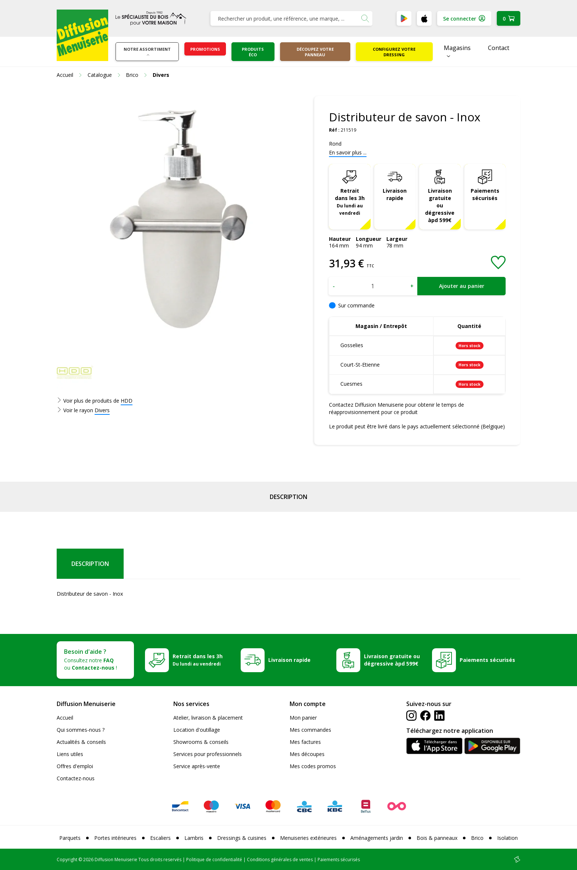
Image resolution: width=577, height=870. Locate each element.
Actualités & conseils (81, 741)
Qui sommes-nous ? (81, 729)
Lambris (193, 837)
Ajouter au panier (461, 285)
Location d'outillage (196, 729)
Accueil (65, 717)
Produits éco (253, 51)
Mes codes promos (313, 766)
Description (288, 497)
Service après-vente (196, 766)
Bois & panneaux (437, 837)
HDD (126, 400)
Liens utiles (70, 753)
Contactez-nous (76, 778)
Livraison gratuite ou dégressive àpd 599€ (439, 205)
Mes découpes (307, 753)
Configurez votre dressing (394, 51)
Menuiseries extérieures (308, 837)
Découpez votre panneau (315, 51)
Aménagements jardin (376, 837)
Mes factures (305, 741)
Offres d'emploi (75, 766)
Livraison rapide (395, 194)
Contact (498, 48)
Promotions (205, 49)
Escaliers (160, 837)
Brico (477, 837)
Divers (102, 410)
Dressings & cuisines (241, 837)
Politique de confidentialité (214, 859)
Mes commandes (310, 729)
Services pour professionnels (207, 753)
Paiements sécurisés (485, 194)
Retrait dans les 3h (350, 201)
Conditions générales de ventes (280, 859)
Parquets (70, 837)
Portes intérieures (115, 837)
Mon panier (303, 717)
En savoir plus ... (348, 152)
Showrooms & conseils (201, 741)
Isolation (507, 837)
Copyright (67, 859)
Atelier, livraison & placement (208, 717)
